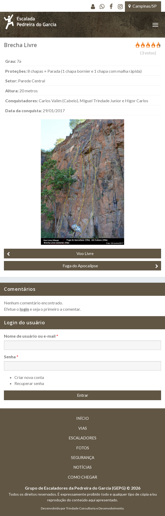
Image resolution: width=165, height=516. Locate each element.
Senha (11, 356)
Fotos (82, 447)
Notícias (82, 467)
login (24, 309)
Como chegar (82, 477)
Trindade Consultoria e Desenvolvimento (95, 508)
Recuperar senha (29, 383)
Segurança (82, 457)
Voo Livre (50, 253)
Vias (82, 428)
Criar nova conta (29, 377)
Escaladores (82, 437)
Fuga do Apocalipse (110, 265)
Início (82, 418)
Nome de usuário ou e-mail (31, 335)
